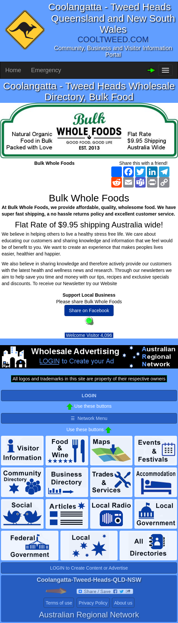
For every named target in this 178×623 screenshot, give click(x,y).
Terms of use (59, 603)
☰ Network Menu (89, 418)
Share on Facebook (89, 310)
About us (123, 603)
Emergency (46, 70)
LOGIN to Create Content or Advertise (89, 568)
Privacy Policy (93, 603)
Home (13, 70)
